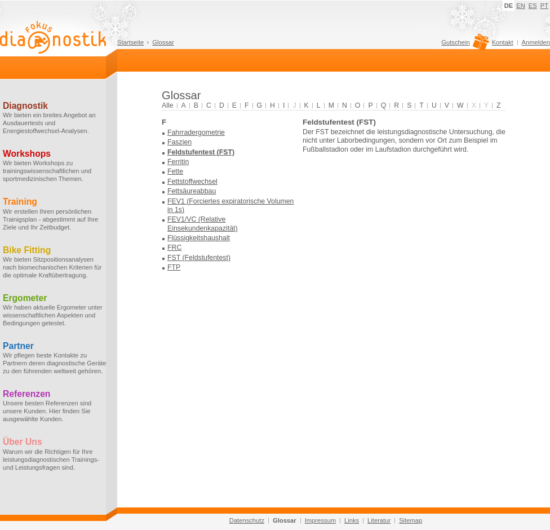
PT (544, 5)
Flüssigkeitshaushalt (198, 238)
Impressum (320, 520)
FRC (174, 247)
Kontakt (502, 42)
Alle (168, 105)
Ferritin (178, 162)
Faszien (179, 142)
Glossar (163, 42)
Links (351, 520)
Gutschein (463, 45)
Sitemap (410, 520)
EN (520, 5)
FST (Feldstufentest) (198, 258)
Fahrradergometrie (196, 132)
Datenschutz (246, 520)
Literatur (379, 520)
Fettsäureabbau (191, 191)
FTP (173, 267)
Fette (175, 171)
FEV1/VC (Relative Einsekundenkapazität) (202, 223)
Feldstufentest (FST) (200, 152)
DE (508, 5)
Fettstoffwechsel (192, 182)
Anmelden (536, 42)
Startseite (130, 42)
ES (533, 5)
